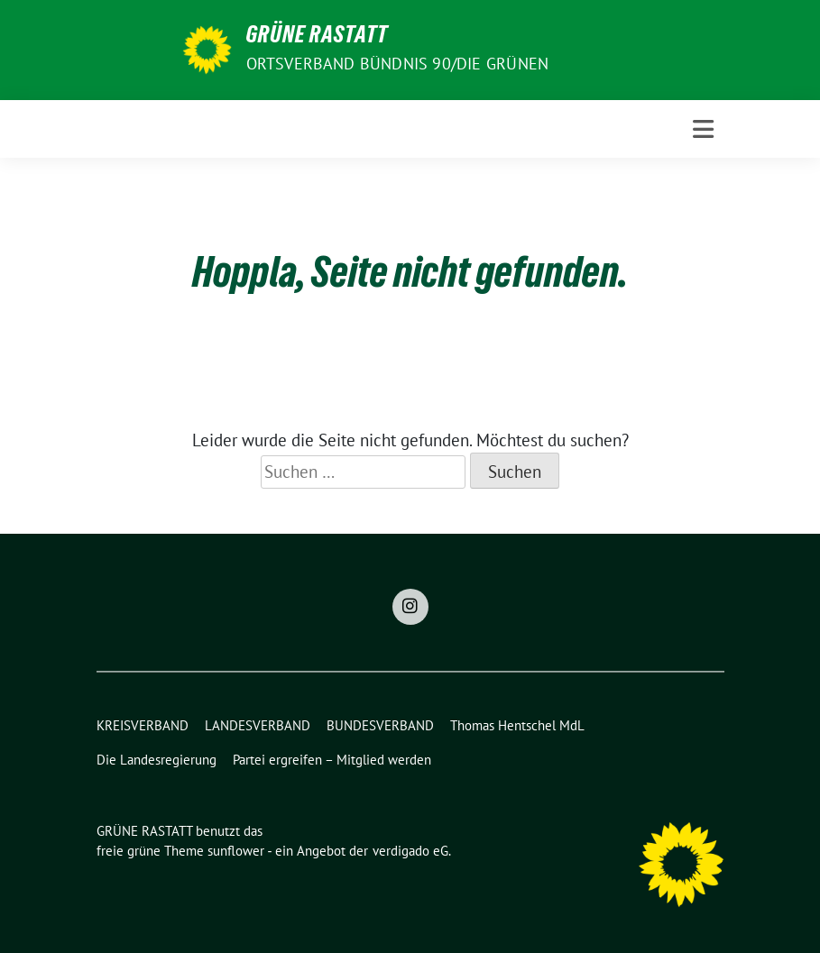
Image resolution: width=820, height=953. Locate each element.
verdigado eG (410, 850)
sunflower (235, 850)
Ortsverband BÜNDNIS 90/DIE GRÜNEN (397, 63)
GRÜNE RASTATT (317, 37)
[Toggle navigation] (703, 129)
